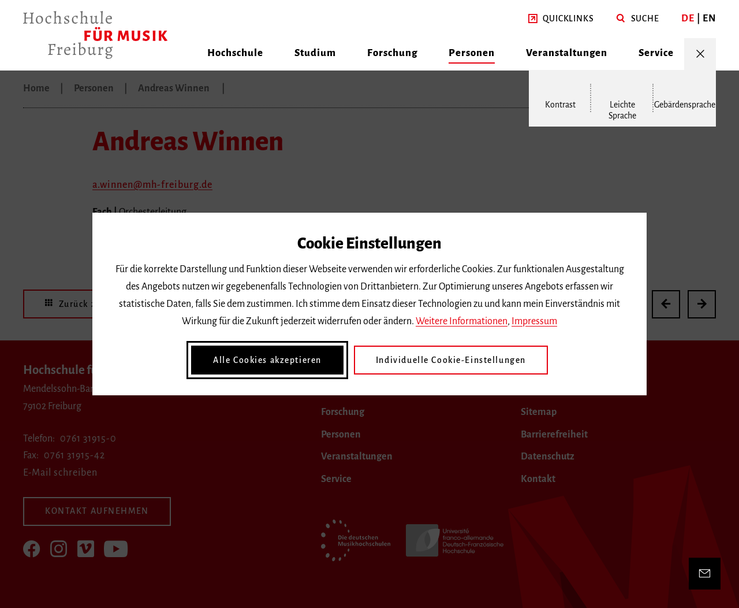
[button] (561, 19)
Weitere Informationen (461, 321)
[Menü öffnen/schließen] (700, 54)
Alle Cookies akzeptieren (267, 360)
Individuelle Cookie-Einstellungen (451, 360)
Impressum (534, 321)
